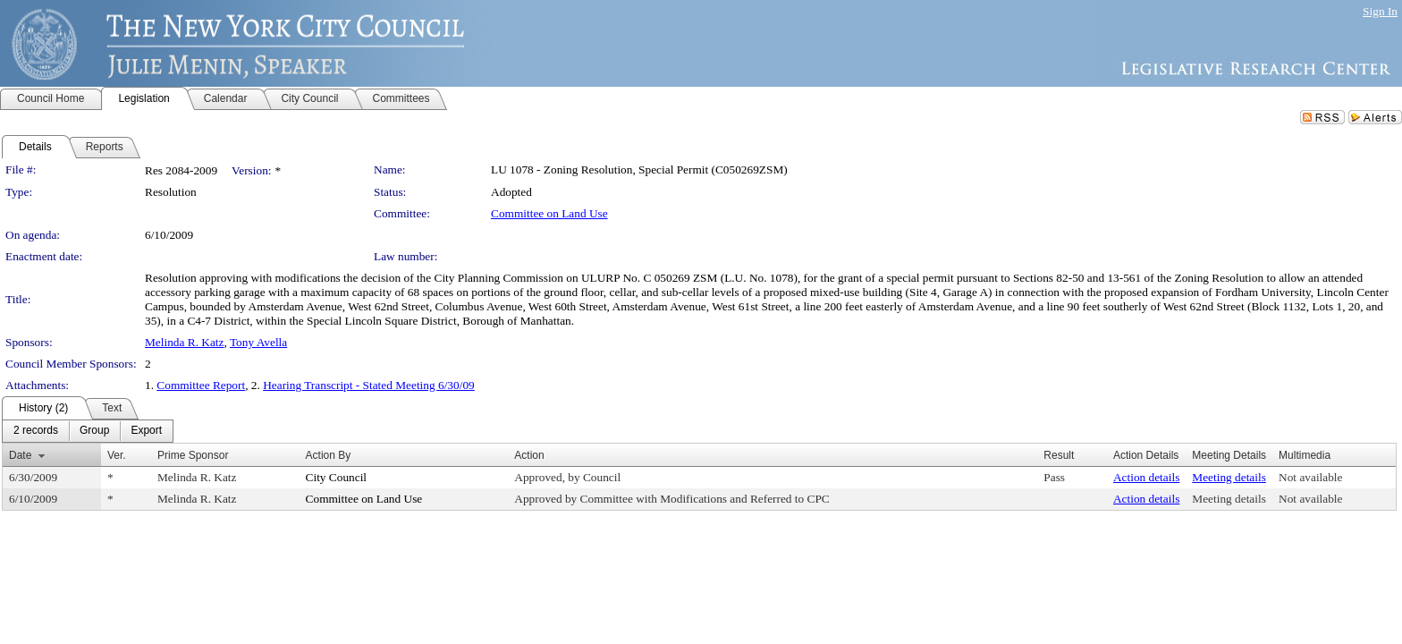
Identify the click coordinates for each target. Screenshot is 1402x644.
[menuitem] (36, 431)
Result (1058, 455)
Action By (328, 455)
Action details (1146, 477)
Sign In (1380, 11)
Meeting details (1229, 477)
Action (529, 455)
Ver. (116, 455)
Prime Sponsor (192, 455)
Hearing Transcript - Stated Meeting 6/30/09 (369, 385)
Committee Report (200, 385)
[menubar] (87, 431)
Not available (1310, 477)
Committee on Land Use (549, 213)
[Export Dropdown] (146, 431)
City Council (336, 477)
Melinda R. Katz (184, 342)
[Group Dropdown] (94, 431)
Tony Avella (258, 342)
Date (20, 455)
